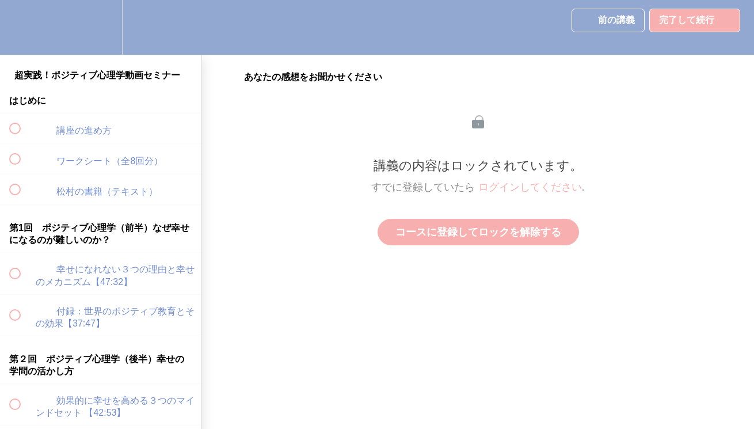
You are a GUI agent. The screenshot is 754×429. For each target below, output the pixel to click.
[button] (21, 27)
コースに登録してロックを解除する (478, 232)
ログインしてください (530, 187)
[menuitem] (100, 27)
